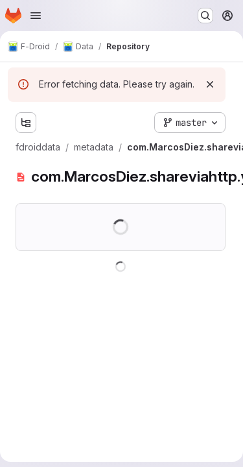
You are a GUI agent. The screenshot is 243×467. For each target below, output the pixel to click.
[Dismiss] (210, 84)
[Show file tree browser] (26, 122)
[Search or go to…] (205, 15)
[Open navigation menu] (35, 15)
